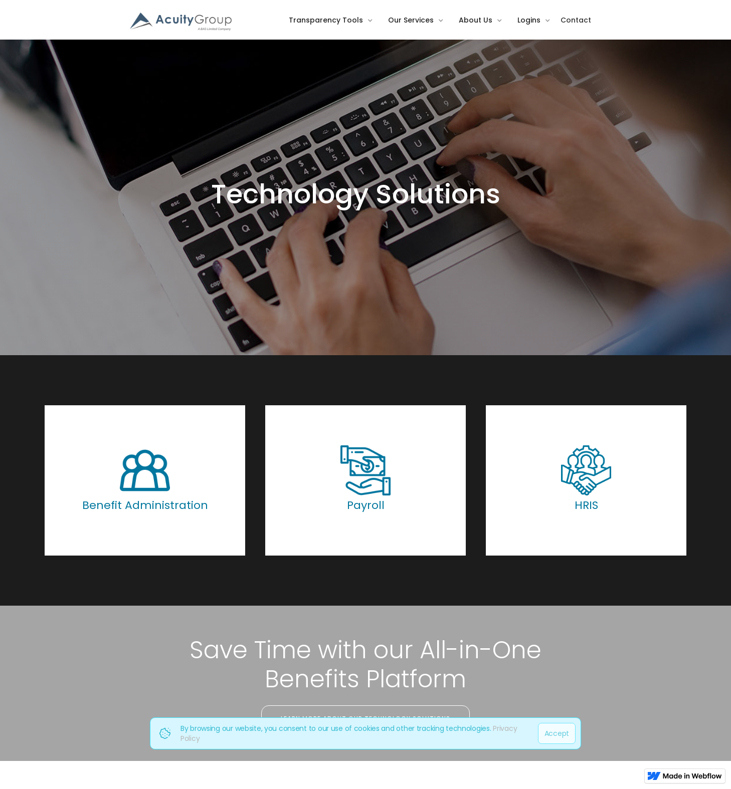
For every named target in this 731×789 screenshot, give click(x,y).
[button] (333, 27)
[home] (181, 22)
